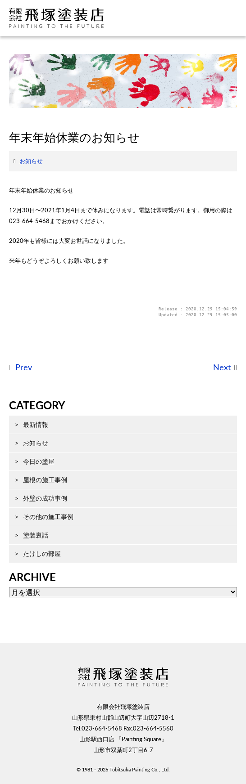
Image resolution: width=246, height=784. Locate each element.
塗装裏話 (35, 535)
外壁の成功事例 (45, 498)
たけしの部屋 (42, 553)
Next (222, 367)
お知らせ (31, 161)
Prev (23, 367)
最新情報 (35, 424)
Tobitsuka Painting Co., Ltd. (139, 769)
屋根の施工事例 (45, 480)
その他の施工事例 (48, 516)
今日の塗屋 (39, 461)
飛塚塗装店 (65, 18)
